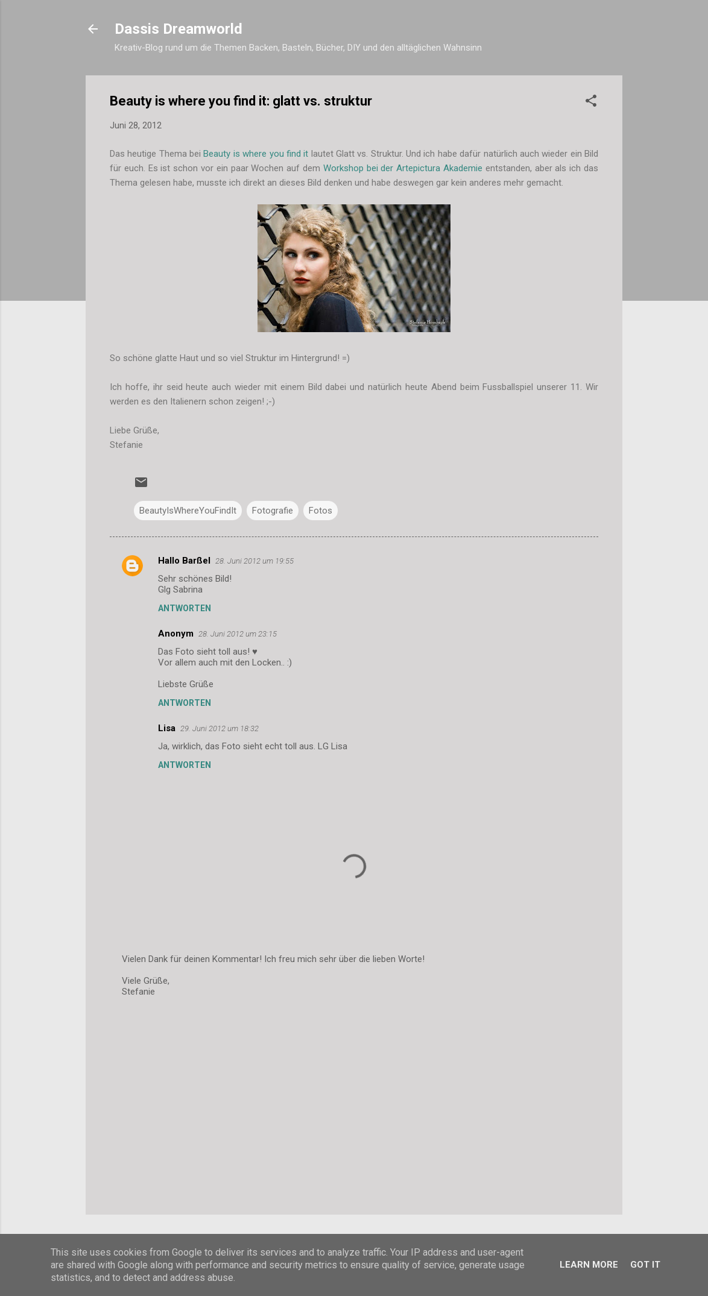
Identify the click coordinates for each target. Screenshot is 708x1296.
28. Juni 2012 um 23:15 (237, 633)
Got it (645, 1264)
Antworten (184, 608)
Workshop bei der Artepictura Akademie (402, 168)
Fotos (320, 510)
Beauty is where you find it (255, 153)
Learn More (589, 1264)
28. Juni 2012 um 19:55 (254, 560)
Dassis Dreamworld (178, 28)
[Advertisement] (354, 1102)
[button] (591, 102)
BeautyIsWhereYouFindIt (187, 510)
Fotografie (272, 510)
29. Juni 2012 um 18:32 (219, 728)
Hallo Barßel (184, 560)
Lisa (166, 728)
